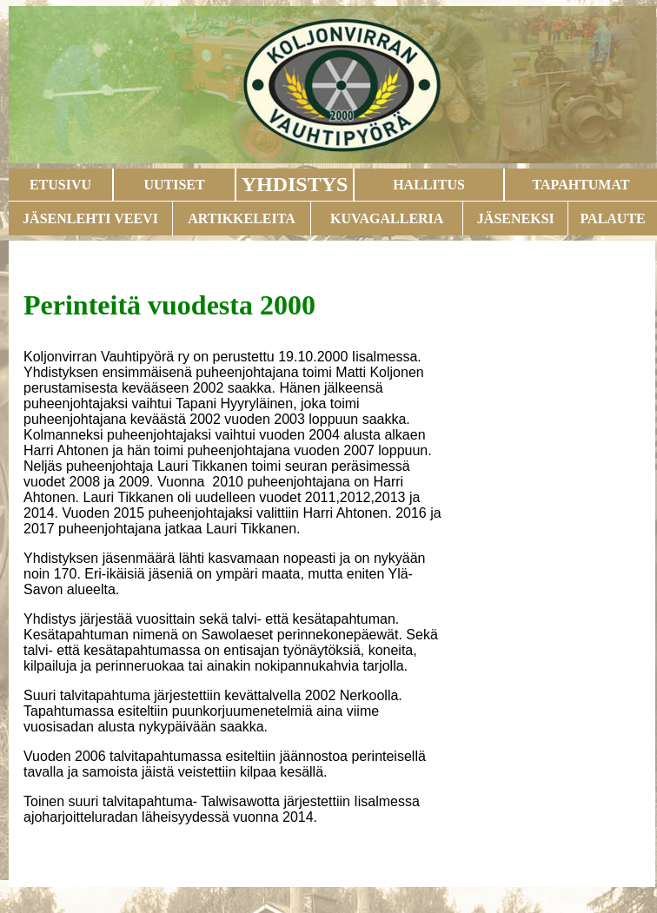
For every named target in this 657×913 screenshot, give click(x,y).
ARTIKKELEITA (241, 218)
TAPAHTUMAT (581, 184)
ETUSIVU (60, 184)
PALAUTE (612, 218)
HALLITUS (429, 184)
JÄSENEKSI (515, 218)
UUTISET (173, 184)
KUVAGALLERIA (386, 218)
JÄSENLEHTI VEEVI (90, 218)
